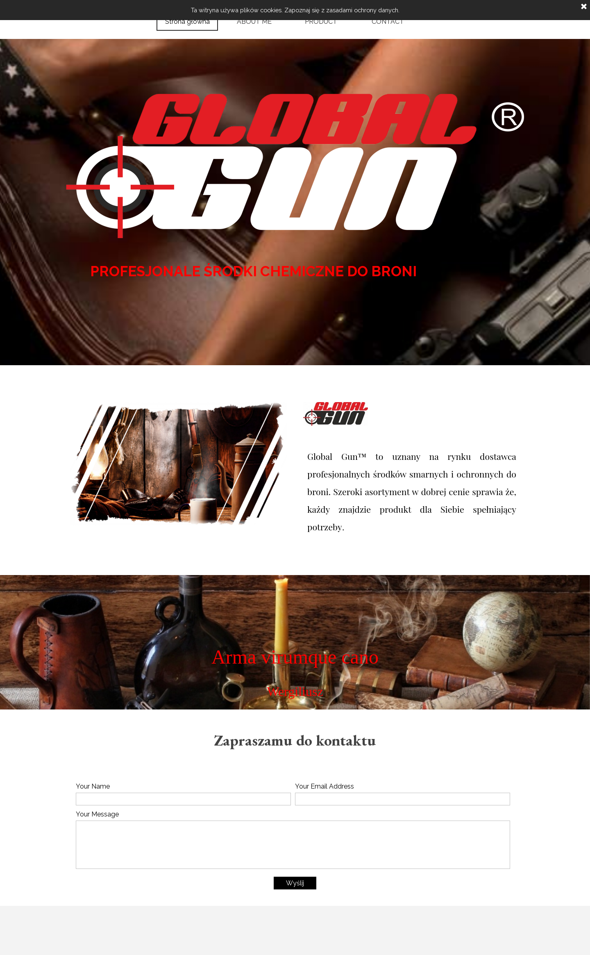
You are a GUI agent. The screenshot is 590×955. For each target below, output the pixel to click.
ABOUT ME (254, 21)
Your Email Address (324, 786)
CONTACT (388, 21)
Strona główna (187, 21)
